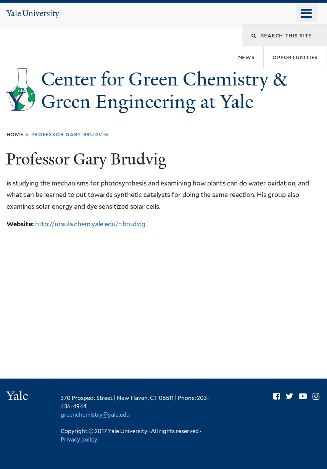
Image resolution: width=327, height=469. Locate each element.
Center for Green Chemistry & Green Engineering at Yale (164, 90)
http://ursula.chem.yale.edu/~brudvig (90, 224)
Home (15, 134)
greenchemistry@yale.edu (95, 414)
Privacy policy (79, 439)
